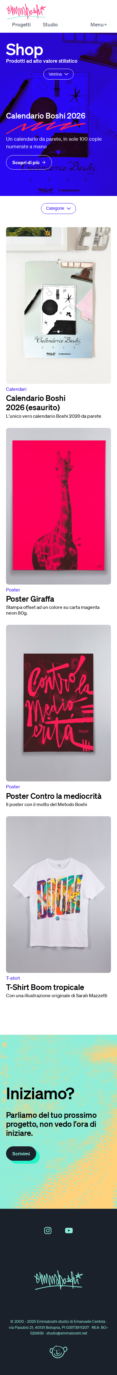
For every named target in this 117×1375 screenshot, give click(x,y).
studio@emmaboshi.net (66, 1333)
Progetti (21, 24)
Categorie (58, 208)
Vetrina (58, 74)
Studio (50, 24)
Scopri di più (29, 162)
